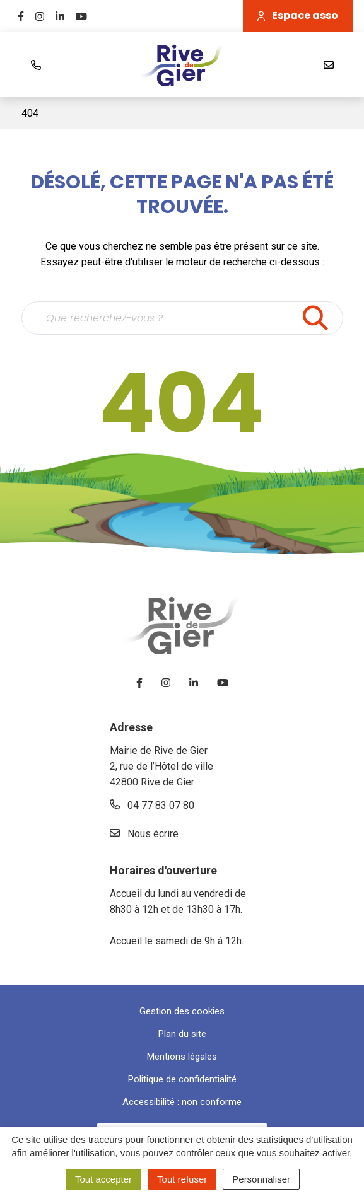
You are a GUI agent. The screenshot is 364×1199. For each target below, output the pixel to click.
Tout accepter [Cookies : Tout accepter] (103, 1179)
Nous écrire (144, 834)
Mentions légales (182, 1056)
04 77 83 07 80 (152, 805)
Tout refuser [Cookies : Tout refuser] (182, 1179)
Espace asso (297, 15)
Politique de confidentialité (182, 1079)
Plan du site (182, 1034)
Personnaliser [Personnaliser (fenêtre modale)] (261, 1179)
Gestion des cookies (182, 1011)
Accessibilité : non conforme (182, 1102)
